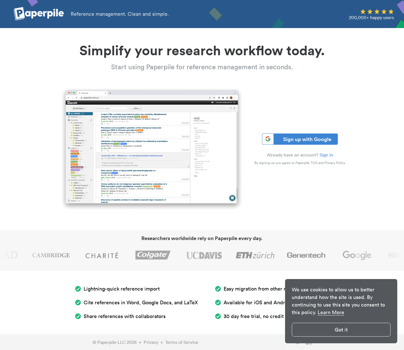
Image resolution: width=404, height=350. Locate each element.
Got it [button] (341, 329)
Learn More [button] (331, 312)
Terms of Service (181, 342)
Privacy (151, 342)
